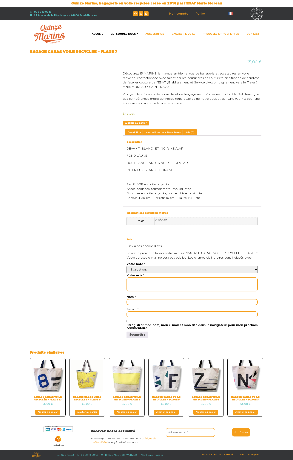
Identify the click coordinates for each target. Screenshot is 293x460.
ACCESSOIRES (154, 34)
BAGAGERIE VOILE (183, 34)
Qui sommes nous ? (124, 34)
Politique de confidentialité (217, 454)
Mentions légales (250, 454)
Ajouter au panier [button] (48, 412)
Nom (131, 297)
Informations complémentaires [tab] (163, 132)
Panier (200, 13)
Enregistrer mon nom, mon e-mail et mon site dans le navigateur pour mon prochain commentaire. (192, 327)
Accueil (97, 34)
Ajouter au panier (136, 123)
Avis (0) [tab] (189, 132)
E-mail (133, 309)
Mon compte (178, 13)
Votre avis (135, 275)
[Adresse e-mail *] (190, 432)
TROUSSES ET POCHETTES (221, 34)
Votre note (136, 264)
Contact (253, 34)
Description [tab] (134, 132)
